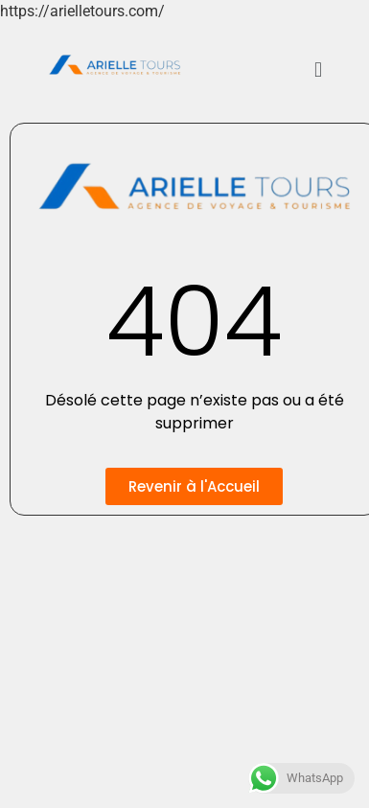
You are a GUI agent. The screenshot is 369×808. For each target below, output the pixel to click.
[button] (318, 69)
